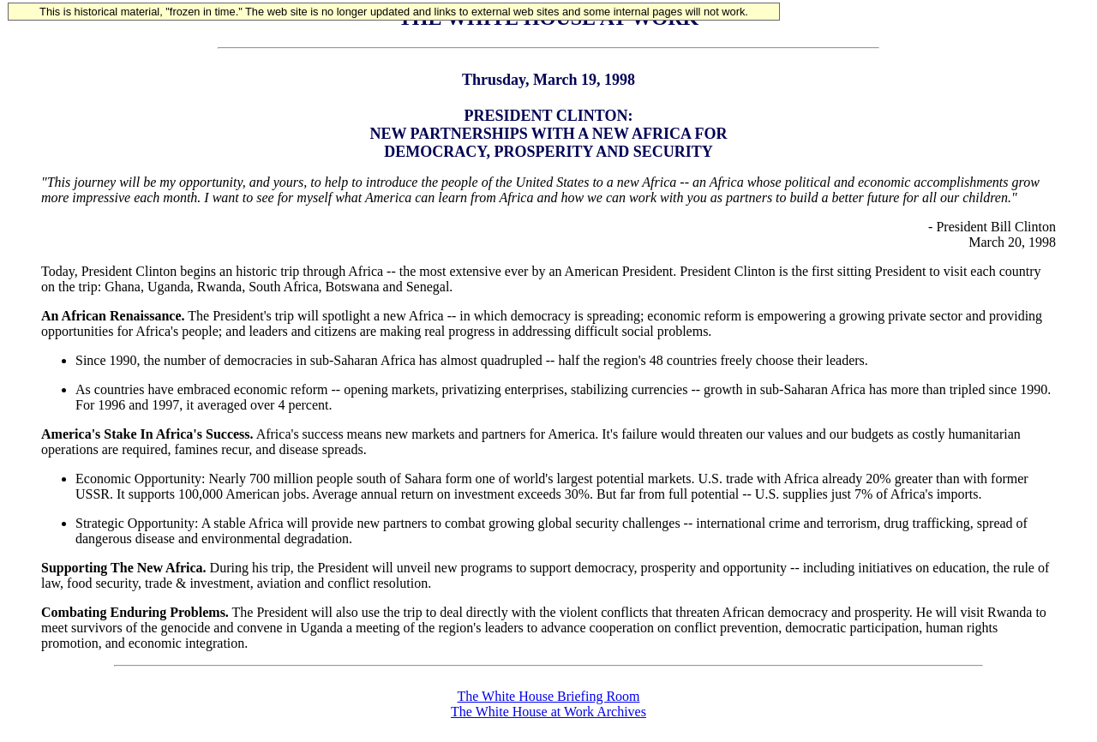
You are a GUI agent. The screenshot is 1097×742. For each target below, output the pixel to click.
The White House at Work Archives (548, 711)
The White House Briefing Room (549, 696)
